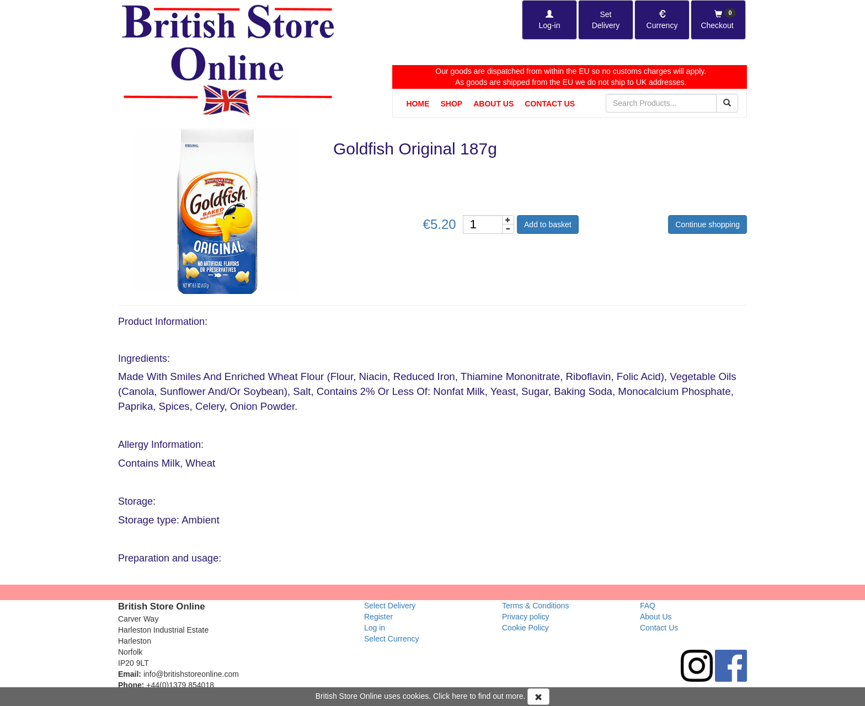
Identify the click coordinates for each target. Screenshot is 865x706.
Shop (452, 103)
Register (378, 616)
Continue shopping (707, 224)
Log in (374, 627)
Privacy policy (525, 616)
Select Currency (391, 638)
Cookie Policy (525, 627)
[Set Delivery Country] (605, 20)
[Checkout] (718, 20)
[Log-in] (549, 20)
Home (418, 103)
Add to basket (548, 224)
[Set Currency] (662, 20)
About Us (493, 103)
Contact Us (550, 103)
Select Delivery (389, 605)
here (459, 696)
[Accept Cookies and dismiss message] (538, 696)
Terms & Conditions (535, 605)
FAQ (647, 605)
